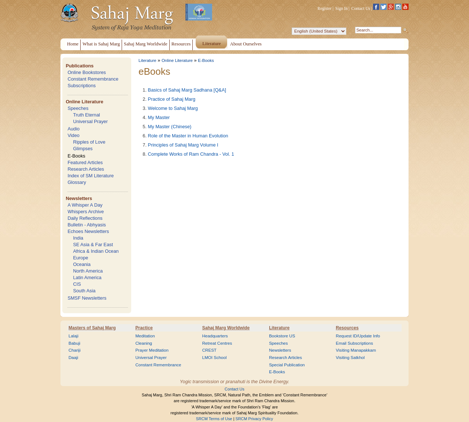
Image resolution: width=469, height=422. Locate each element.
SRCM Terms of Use (214, 419)
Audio (73, 129)
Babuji (74, 343)
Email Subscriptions (354, 343)
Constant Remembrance (92, 79)
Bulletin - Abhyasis (86, 224)
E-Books (76, 156)
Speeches (77, 108)
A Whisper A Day (84, 205)
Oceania (82, 264)
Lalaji (73, 336)
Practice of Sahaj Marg (171, 99)
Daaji (73, 357)
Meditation (145, 336)
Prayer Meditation (152, 350)
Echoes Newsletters (88, 231)
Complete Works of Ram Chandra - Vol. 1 (191, 154)
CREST (209, 350)
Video (73, 135)
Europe (80, 257)
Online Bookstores (86, 72)
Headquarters (215, 336)
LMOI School (214, 357)
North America (88, 271)
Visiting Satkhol (350, 357)
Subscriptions (81, 85)
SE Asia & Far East (93, 244)
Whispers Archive (85, 211)
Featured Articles (85, 162)
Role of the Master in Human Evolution (188, 135)
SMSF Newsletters (86, 298)
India (78, 238)
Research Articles (85, 169)
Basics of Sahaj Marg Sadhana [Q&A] (187, 90)
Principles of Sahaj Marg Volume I (183, 145)
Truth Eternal (86, 115)
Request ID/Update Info (358, 336)
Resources (347, 327)
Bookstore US (282, 336)
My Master (159, 117)
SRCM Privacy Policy (254, 419)
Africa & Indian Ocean (95, 251)
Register (325, 8)
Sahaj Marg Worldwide (226, 327)
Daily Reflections (84, 218)
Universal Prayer (90, 121)
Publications (79, 66)
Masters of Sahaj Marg (92, 327)
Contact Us (360, 8)
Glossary (76, 182)
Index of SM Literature (90, 175)
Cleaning (143, 343)
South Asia (84, 290)
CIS (77, 284)
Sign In (341, 8)
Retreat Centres (217, 343)
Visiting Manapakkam (356, 350)
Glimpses (82, 148)
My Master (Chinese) (170, 126)
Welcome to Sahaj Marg (173, 108)
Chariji (75, 350)
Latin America (87, 277)
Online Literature (84, 101)
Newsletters (79, 198)
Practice (143, 327)
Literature (147, 60)
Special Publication (287, 365)
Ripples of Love (89, 142)
